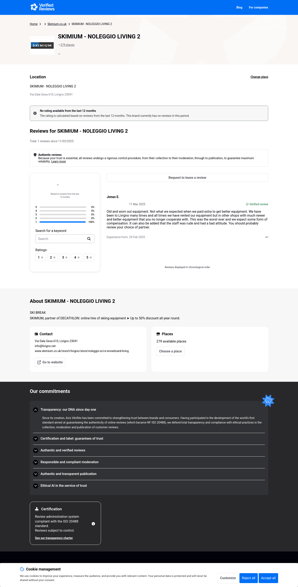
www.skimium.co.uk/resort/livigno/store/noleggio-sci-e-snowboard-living (82, 351)
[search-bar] (64, 238)
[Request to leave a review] (187, 177)
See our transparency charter (54, 538)
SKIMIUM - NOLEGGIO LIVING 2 (92, 24)
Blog (239, 7)
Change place (259, 77)
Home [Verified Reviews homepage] (34, 24)
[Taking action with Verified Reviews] (266, 237)
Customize (228, 578)
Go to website (50, 362)
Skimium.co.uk (57, 24)
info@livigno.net (45, 346)
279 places (67, 45)
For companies (258, 7)
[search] (89, 238)
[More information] (93, 523)
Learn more (58, 161)
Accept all (268, 578)
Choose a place (170, 351)
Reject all (248, 578)
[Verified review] (247, 204)
